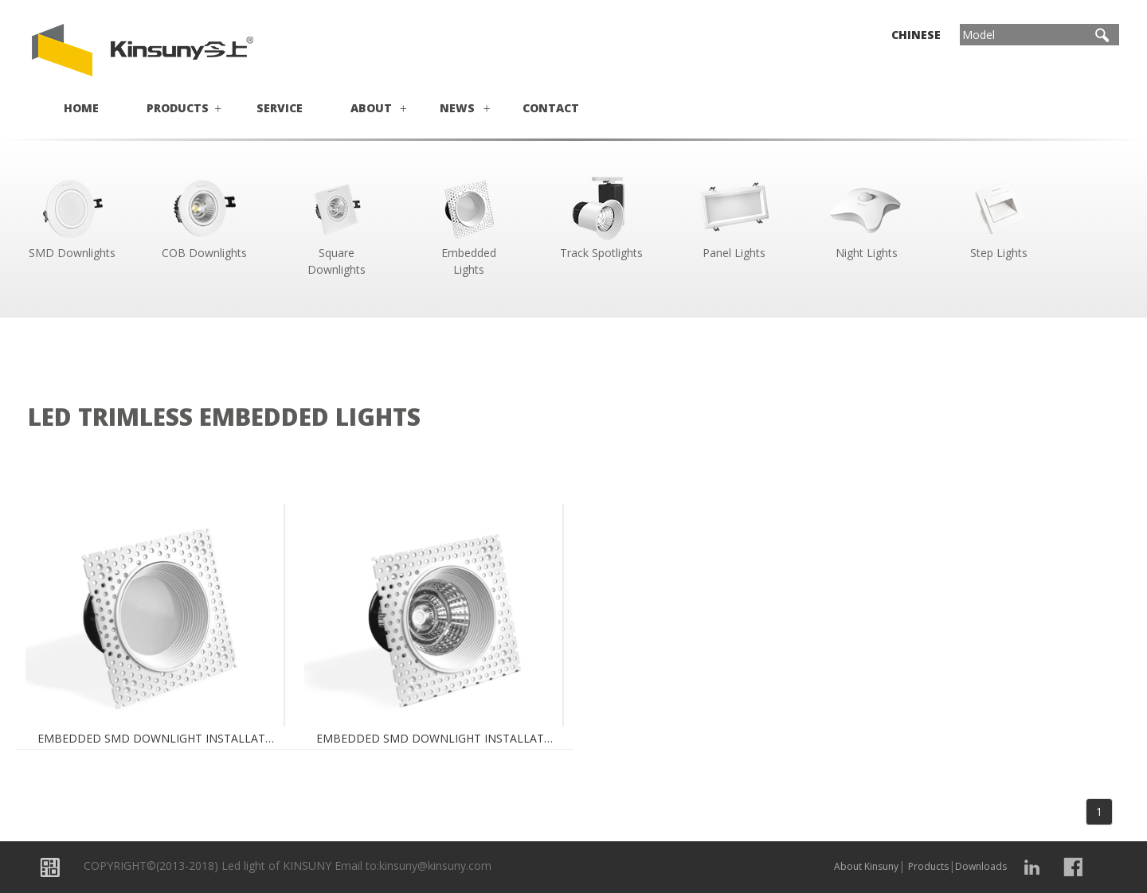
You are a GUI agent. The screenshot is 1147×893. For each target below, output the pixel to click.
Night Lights (866, 216)
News (457, 107)
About (371, 107)
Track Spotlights (601, 216)
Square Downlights (337, 225)
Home (81, 107)
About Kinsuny (866, 866)
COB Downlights (204, 216)
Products (178, 107)
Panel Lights (733, 216)
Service (279, 107)
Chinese (916, 34)
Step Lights (999, 216)
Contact (551, 107)
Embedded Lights (469, 225)
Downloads (981, 866)
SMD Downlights (71, 216)
